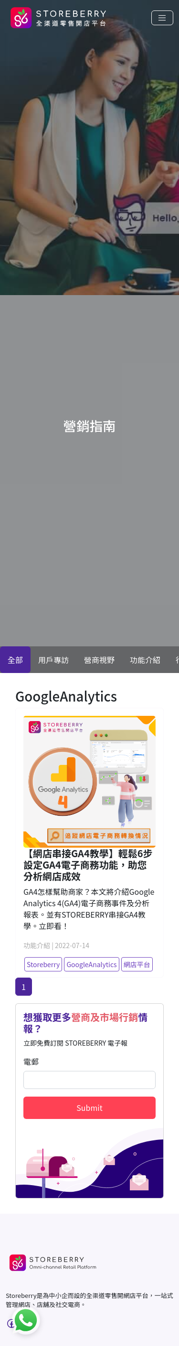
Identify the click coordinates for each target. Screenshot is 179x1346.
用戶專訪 (53, 659)
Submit (89, 1107)
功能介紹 (145, 659)
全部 (15, 659)
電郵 (31, 1061)
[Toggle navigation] (162, 17)
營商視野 (99, 659)
